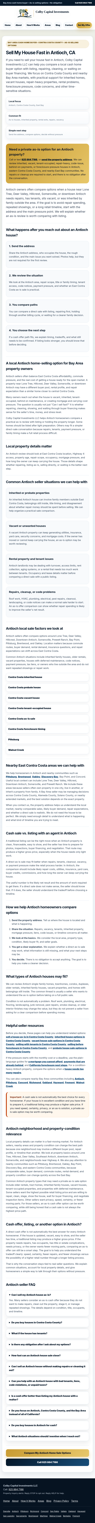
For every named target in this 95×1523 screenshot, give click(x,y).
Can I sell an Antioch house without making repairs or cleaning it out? (47, 1368)
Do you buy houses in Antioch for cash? (34, 1425)
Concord (23, 1082)
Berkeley (67, 1516)
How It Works (33, 25)
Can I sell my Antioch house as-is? (31, 1294)
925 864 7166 (29, 159)
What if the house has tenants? (29, 1333)
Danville (6, 1511)
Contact (69, 25)
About (19, 25)
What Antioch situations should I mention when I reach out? (45, 1436)
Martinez (44, 1516)
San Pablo (54, 1511)
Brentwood (24, 776)
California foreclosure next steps (48, 1065)
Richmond (35, 1082)
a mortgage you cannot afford (45, 1061)
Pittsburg (13, 739)
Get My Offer (84, 25)
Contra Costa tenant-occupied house (29, 708)
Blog (58, 25)
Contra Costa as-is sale (21, 718)
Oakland (47, 1082)
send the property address (56, 159)
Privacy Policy (61, 1500)
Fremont (70, 1082)
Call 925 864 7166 (83, 3)
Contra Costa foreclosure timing (26, 729)
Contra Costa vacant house (24, 697)
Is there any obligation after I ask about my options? (41, 1344)
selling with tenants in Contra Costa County (41, 1044)
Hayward (58, 1082)
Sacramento (21, 1516)
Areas (48, 25)
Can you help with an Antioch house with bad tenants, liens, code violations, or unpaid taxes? (44, 1383)
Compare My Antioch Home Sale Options (47, 1452)
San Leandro (8, 1516)
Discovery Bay (49, 776)
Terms (74, 1500)
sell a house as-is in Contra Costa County (29, 1036)
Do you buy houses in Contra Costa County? (36, 1322)
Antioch (79, 1078)
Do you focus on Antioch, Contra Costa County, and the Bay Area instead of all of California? (47, 1412)
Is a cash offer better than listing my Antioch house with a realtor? (43, 1397)
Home (8, 25)
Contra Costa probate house (24, 687)
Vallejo (64, 1511)
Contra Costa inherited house (25, 677)
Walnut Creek (16, 749)
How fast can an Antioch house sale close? (36, 1355)
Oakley (36, 776)
